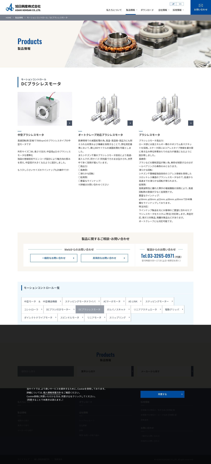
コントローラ (31, 309)
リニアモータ (94, 317)
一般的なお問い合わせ (53, 258)
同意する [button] (162, 394)
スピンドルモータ (69, 317)
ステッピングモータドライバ (80, 301)
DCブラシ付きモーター (58, 309)
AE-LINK (133, 301)
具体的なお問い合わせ (104, 258)
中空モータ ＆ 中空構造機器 (40, 301)
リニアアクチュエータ (145, 309)
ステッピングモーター (157, 301)
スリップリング (117, 317)
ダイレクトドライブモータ (38, 317)
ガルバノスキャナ (116, 309)
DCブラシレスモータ (89, 309)
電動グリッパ (172, 309)
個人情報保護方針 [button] (52, 392)
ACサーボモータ (112, 301)
